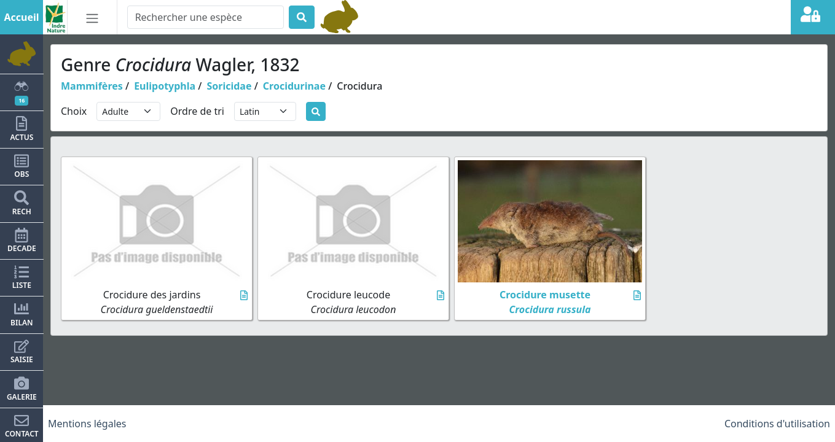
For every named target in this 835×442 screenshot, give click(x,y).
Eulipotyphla (164, 86)
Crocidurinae (294, 86)
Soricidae (228, 86)
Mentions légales (87, 423)
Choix (74, 111)
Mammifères (92, 86)
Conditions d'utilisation (777, 423)
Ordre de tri (197, 111)
